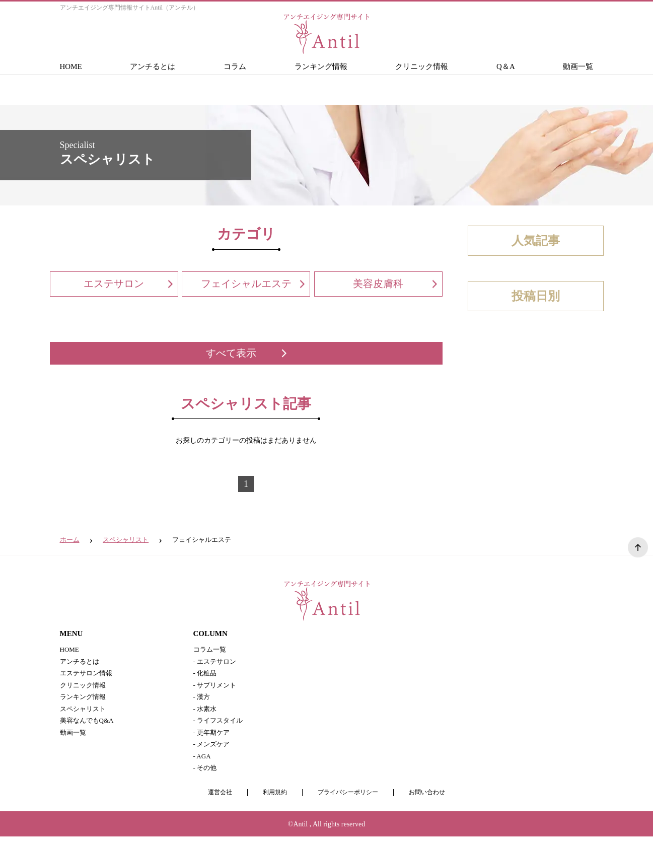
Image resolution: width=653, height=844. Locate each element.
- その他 (206, 775)
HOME (71, 66)
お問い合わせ (431, 800)
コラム (235, 66)
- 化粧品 (206, 674)
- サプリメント (216, 687)
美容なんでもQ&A (89, 725)
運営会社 (215, 800)
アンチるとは (152, 66)
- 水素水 (206, 712)
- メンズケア (213, 750)
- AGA (202, 762)
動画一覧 (578, 66)
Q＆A (505, 66)
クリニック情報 (421, 66)
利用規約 (272, 800)
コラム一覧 (211, 649)
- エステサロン (216, 662)
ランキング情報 (321, 66)
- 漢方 (202, 700)
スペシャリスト (84, 712)
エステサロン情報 (88, 674)
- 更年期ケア (213, 737)
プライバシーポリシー (348, 800)
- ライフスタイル (220, 725)
